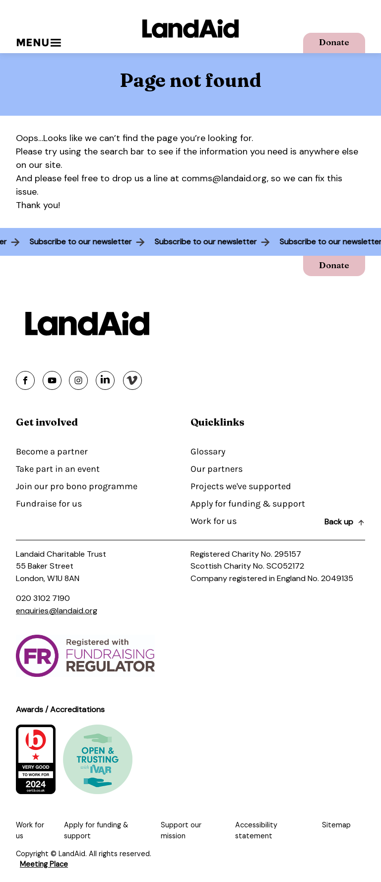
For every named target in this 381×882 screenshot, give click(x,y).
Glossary (207, 451)
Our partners (216, 468)
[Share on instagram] (78, 380)
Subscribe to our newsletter (79, 241)
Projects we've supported (240, 486)
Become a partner (52, 451)
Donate (334, 42)
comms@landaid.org (224, 178)
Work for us (213, 520)
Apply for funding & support (247, 503)
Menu (38, 42)
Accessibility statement (256, 830)
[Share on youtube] (52, 380)
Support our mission (181, 830)
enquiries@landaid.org (56, 610)
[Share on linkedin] (105, 380)
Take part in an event (58, 468)
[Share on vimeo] (132, 380)
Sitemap (336, 824)
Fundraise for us (49, 503)
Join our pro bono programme (76, 486)
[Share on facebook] (25, 380)
